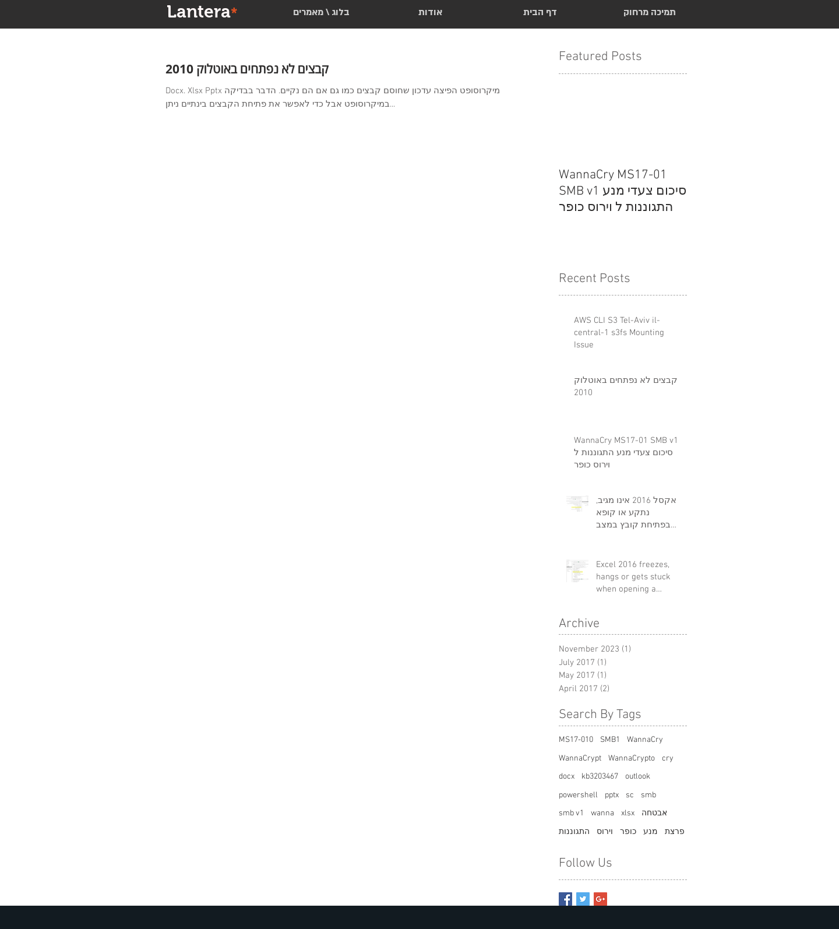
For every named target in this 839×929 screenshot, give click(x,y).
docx (566, 777)
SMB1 (610, 740)
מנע (650, 832)
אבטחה (654, 813)
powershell (578, 795)
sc (630, 795)
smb (648, 795)
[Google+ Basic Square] (600, 899)
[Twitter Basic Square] (583, 899)
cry (668, 758)
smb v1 (571, 813)
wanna (602, 813)
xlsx (627, 813)
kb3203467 (599, 777)
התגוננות (574, 832)
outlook (637, 777)
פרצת (675, 832)
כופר (628, 832)
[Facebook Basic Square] (565, 899)
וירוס (605, 832)
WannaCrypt (580, 758)
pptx (612, 795)
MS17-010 (576, 740)
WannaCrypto (631, 758)
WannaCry (645, 740)
